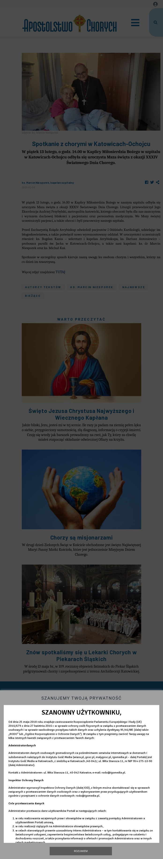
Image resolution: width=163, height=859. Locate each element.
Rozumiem (81, 851)
